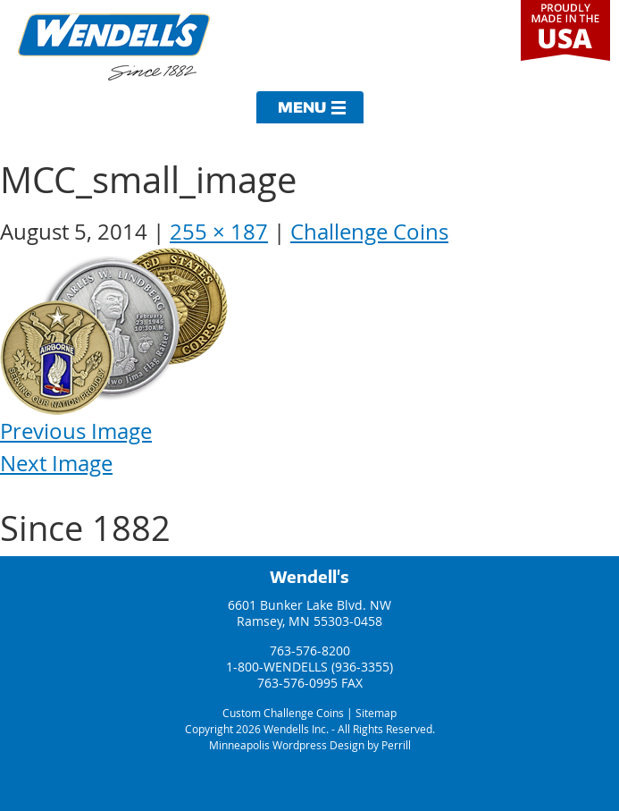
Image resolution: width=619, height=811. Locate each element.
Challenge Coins (369, 231)
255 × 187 (219, 231)
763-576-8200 (310, 650)
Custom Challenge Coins (283, 712)
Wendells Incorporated (114, 46)
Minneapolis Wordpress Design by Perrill (310, 745)
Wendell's (309, 577)
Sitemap (376, 712)
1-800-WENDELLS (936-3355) (309, 666)
